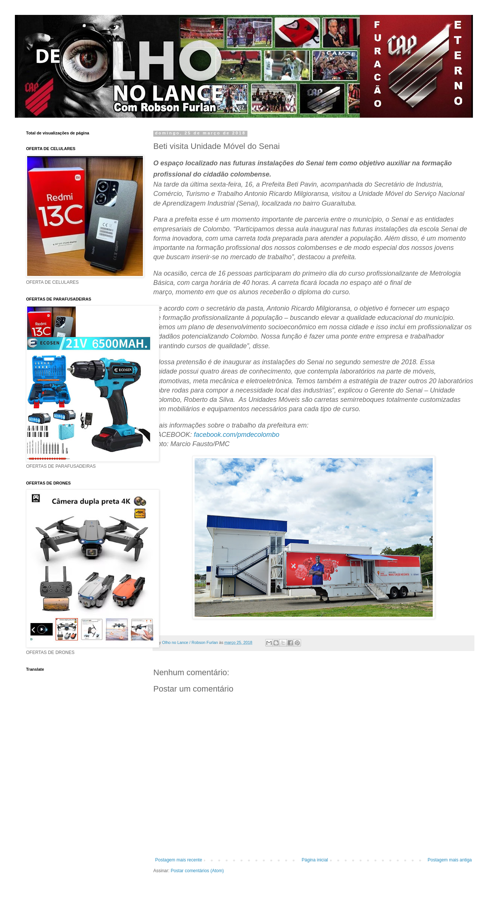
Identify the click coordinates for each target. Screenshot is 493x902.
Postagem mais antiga (450, 860)
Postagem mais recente (178, 860)
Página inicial (315, 860)
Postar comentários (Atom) (197, 870)
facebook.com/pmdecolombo (236, 434)
